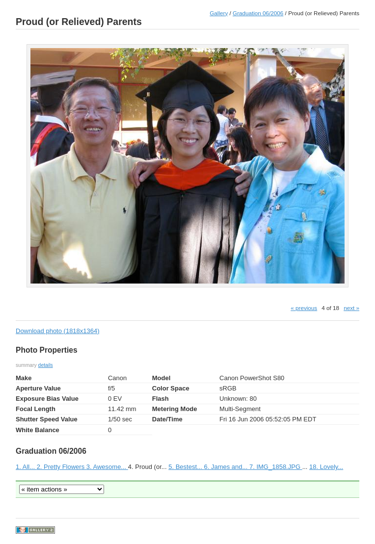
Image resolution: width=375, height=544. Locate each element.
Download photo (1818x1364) (58, 331)
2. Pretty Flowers (61, 466)
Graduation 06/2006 (258, 13)
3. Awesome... (107, 466)
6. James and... (226, 466)
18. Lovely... (326, 466)
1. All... (26, 466)
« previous (304, 308)
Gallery (219, 13)
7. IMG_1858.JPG (275, 466)
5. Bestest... (186, 466)
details (45, 365)
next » (351, 308)
